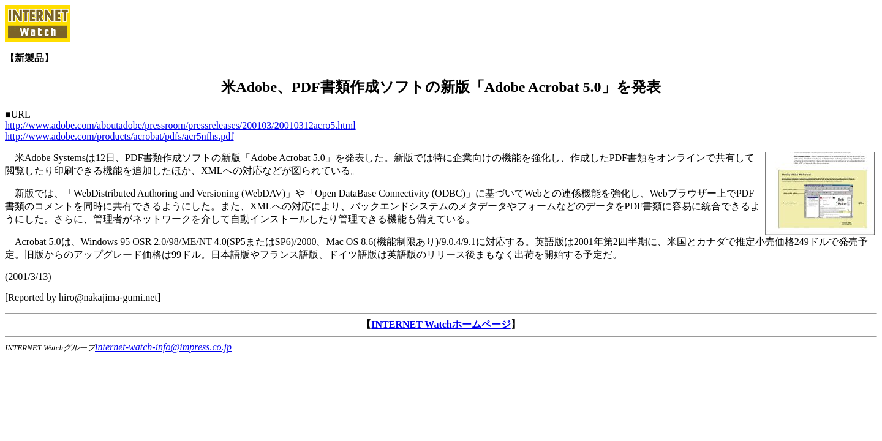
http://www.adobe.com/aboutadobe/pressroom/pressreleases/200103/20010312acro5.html (180, 125)
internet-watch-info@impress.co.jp (163, 347)
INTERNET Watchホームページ (440, 324)
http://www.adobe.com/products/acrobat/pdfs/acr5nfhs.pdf (119, 136)
